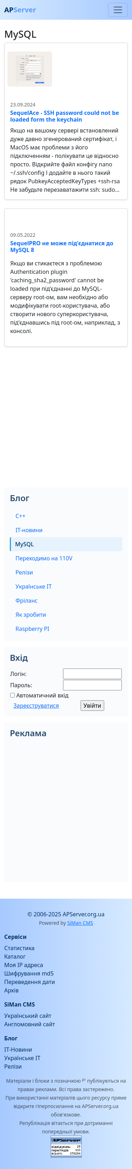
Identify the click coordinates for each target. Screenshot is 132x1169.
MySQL (24, 544)
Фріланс (26, 600)
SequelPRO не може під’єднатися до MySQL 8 (61, 246)
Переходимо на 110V (44, 558)
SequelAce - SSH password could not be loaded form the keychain (64, 116)
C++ (20, 516)
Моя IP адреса (23, 965)
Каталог (15, 956)
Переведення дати (29, 982)
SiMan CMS (80, 922)
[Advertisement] (66, 421)
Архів (11, 990)
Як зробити (30, 615)
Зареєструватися (36, 705)
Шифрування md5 (29, 973)
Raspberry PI (32, 629)
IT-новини (29, 530)
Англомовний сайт (29, 1024)
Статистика (19, 948)
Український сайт (27, 1016)
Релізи (24, 572)
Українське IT (33, 586)
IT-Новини (18, 1049)
